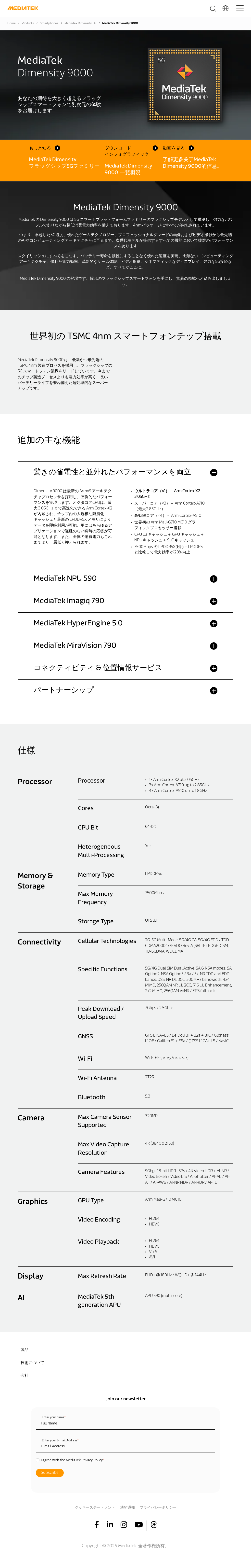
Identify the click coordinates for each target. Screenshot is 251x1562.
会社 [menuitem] (24, 1376)
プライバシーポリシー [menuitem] (158, 1508)
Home (11, 23)
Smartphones (49, 23)
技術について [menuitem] (32, 1363)
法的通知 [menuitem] (127, 1508)
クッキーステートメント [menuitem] (95, 1508)
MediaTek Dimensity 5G (80, 23)
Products (28, 23)
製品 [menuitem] (24, 1350)
